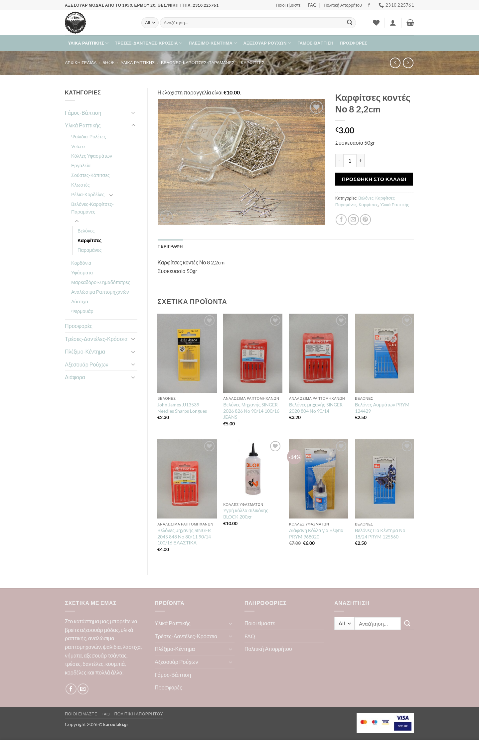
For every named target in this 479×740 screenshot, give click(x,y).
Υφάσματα (82, 272)
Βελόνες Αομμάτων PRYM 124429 (382, 408)
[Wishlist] (376, 22)
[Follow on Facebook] (369, 5)
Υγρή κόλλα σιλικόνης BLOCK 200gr (245, 513)
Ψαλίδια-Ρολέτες (88, 136)
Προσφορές (354, 43)
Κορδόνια (81, 263)
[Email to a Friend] (353, 219)
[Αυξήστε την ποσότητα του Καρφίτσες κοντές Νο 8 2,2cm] (361, 160)
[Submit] (349, 23)
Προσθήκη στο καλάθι (374, 179)
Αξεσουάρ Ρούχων (267, 43)
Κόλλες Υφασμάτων (91, 156)
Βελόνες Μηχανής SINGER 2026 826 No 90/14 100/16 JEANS (251, 411)
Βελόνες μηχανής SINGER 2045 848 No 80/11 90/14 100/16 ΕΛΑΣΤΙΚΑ (184, 536)
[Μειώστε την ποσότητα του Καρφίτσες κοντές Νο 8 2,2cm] (339, 160)
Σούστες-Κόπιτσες (90, 175)
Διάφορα (75, 377)
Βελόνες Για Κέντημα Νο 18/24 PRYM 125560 (380, 533)
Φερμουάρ (82, 311)
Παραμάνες (89, 250)
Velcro (78, 146)
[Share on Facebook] (341, 219)
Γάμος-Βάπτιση (315, 43)
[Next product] (395, 63)
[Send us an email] (83, 688)
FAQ (312, 5)
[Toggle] (133, 112)
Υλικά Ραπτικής (88, 43)
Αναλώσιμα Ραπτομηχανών (100, 292)
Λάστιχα (79, 301)
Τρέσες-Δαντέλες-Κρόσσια (148, 43)
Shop (108, 62)
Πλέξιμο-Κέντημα (213, 43)
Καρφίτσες (253, 62)
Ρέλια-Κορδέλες (87, 194)
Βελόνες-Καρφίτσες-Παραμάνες (198, 62)
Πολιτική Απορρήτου (343, 5)
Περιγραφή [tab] (170, 246)
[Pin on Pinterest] (365, 219)
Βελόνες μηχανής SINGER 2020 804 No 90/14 (315, 408)
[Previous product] (408, 63)
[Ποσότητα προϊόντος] (350, 160)
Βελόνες (86, 230)
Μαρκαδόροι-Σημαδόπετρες (100, 282)
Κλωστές (80, 185)
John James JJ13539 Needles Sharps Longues (182, 408)
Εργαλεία (80, 165)
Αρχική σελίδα (81, 62)
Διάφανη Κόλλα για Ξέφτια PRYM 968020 (316, 533)
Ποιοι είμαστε (288, 5)
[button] (393, 22)
